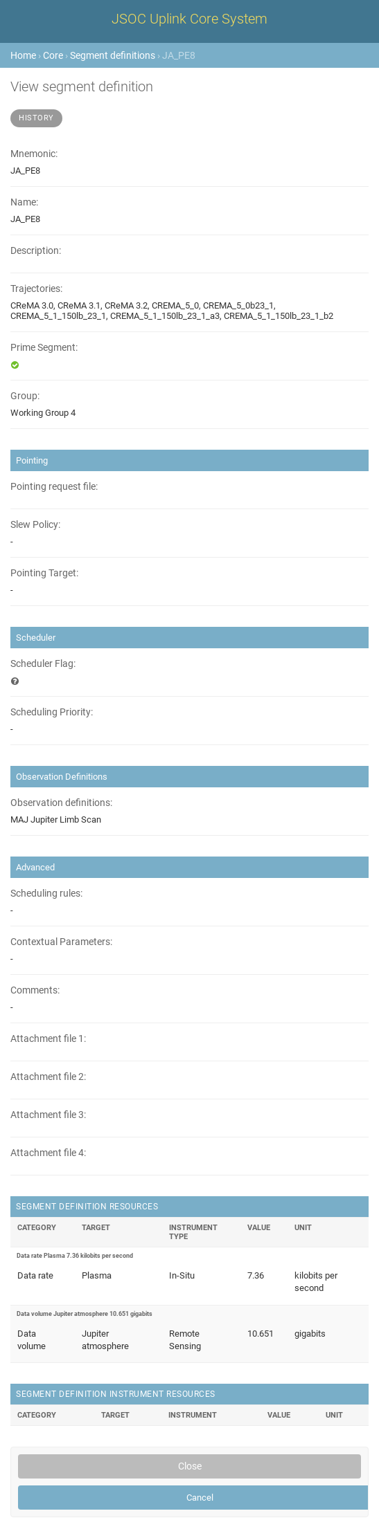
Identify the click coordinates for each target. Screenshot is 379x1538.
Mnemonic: (34, 154)
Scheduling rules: (46, 893)
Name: (24, 202)
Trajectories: (36, 289)
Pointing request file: (54, 487)
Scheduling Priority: (51, 712)
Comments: (35, 990)
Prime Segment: (44, 347)
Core (53, 55)
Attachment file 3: (48, 1115)
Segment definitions (112, 55)
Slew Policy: (35, 525)
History (36, 117)
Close (190, 1466)
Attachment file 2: (48, 1077)
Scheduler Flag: (43, 664)
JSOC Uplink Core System (189, 18)
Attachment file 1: (48, 1039)
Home (23, 55)
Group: (24, 396)
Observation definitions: (61, 803)
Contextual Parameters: (61, 942)
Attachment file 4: (48, 1153)
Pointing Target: (44, 573)
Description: (35, 251)
